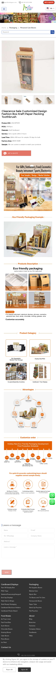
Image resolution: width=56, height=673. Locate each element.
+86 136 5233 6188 (26, 2)
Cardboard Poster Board (9, 611)
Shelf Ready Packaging (8, 604)
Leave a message (12, 524)
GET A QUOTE (48, 2)
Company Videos (35, 629)
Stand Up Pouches (35, 607)
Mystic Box (32, 594)
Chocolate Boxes (7, 629)
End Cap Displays (7, 597)
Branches (32, 622)
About (31, 616)
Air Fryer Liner (6, 619)
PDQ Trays (4, 591)
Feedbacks (33, 632)
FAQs (31, 636)
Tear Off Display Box (8, 588)
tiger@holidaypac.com (10, 2)
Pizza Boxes (5, 639)
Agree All (24, 670)
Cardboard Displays (9, 584)
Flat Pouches (33, 611)
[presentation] (18, 562)
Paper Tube (33, 604)
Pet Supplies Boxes (35, 588)
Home (4, 28)
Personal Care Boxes (28, 28)
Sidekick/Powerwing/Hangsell (11, 594)
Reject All (9, 670)
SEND (7, 571)
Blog (30, 619)
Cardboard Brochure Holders (11, 607)
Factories (32, 626)
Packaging (13, 28)
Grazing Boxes (6, 632)
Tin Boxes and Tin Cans (37, 597)
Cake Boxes (5, 636)
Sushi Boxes (5, 626)
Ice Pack (4, 642)
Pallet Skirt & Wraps (7, 601)
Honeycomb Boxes (35, 601)
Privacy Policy (10, 655)
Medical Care (33, 591)
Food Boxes (6, 616)
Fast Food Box (6, 622)
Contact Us (6, 647)
